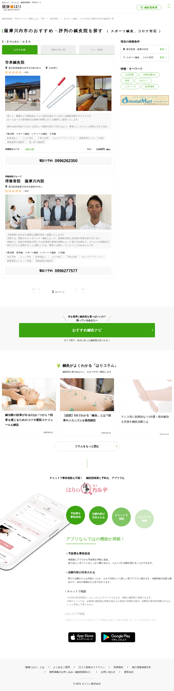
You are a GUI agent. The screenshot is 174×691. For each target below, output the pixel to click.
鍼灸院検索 (151, 7)
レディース (130, 86)
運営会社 (129, 672)
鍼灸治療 (29, 149)
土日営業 (129, 74)
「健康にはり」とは (33, 667)
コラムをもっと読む (87, 446)
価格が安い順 (58, 49)
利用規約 (118, 667)
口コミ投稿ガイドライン (92, 667)
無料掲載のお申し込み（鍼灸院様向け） (70, 672)
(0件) (26, 72)
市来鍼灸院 (15, 62)
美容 (127, 80)
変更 (162, 49)
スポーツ (143, 80)
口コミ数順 (97, 49)
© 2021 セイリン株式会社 (87, 683)
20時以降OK (149, 74)
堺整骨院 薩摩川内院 (24, 181)
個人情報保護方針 (141, 667)
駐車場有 (149, 86)
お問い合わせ (108, 672)
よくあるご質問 (61, 667)
